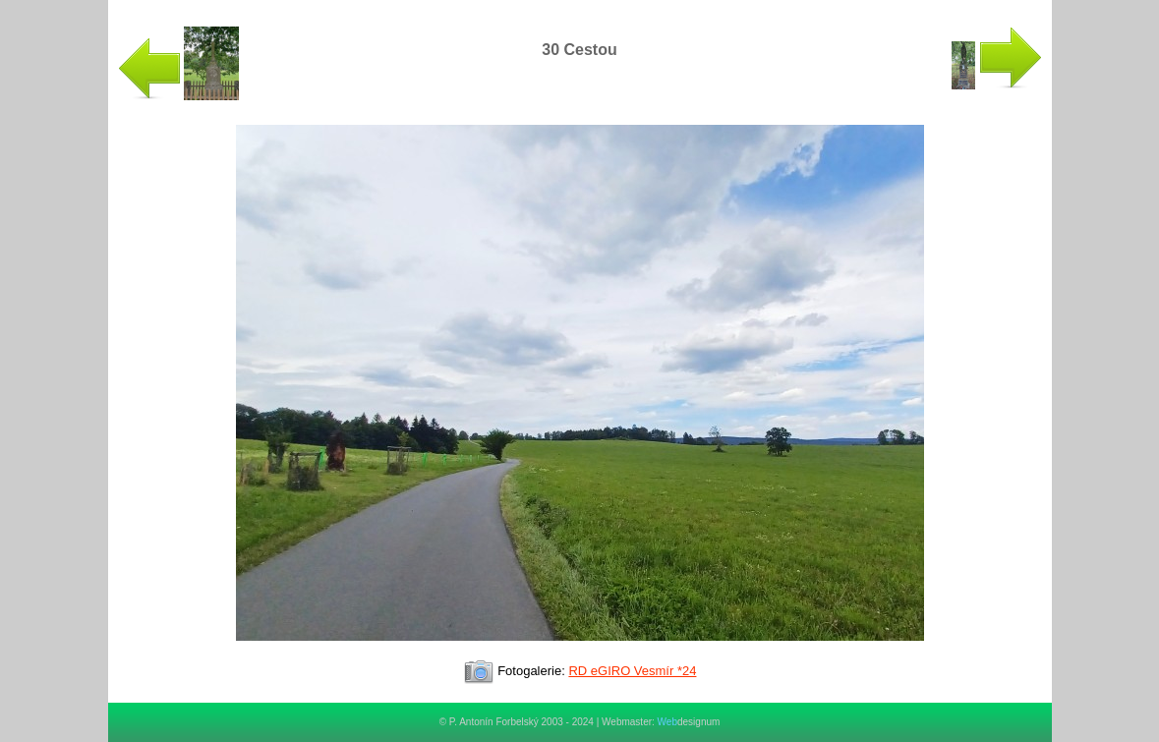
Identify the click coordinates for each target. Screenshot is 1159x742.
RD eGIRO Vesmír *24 (632, 670)
